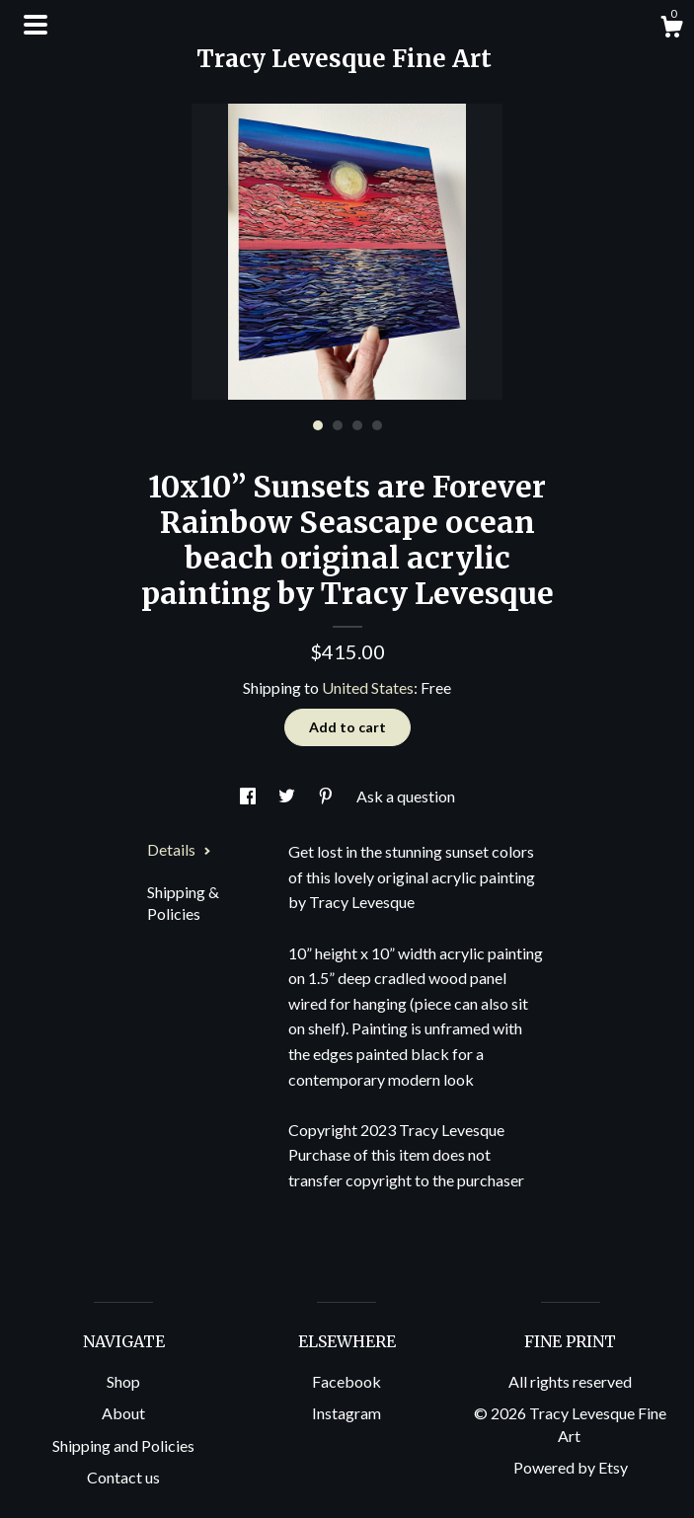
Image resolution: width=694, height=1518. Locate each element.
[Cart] (671, 29)
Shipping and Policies (123, 1445)
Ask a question (405, 796)
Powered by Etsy (570, 1467)
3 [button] (357, 425)
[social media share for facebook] (249, 796)
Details (179, 849)
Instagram (346, 1413)
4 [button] (377, 425)
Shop (123, 1381)
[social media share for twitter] (288, 796)
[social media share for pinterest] (327, 796)
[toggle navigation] (35, 25)
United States (368, 687)
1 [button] (318, 425)
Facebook (346, 1381)
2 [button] (338, 425)
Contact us (123, 1477)
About (123, 1413)
